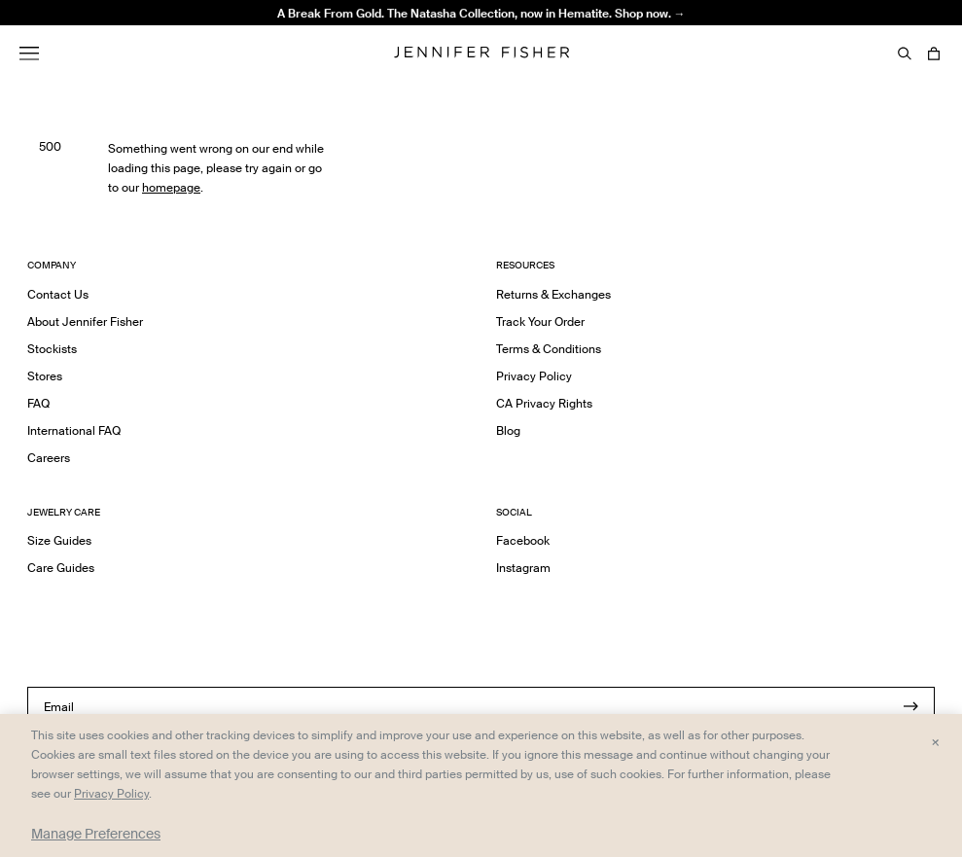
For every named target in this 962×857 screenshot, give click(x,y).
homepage (171, 187)
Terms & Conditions (548, 348)
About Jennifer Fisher (85, 321)
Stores (44, 376)
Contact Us (58, 294)
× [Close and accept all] (935, 741)
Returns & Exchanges (553, 294)
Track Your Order (540, 321)
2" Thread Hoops (285, 42)
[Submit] (910, 706)
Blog (508, 430)
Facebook (523, 540)
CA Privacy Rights (544, 403)
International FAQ (74, 430)
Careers (48, 457)
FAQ (38, 403)
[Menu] (29, 53)
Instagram (523, 567)
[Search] (904, 53)
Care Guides (60, 567)
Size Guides (59, 540)
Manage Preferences (95, 833)
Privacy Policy (534, 376)
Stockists (52, 348)
